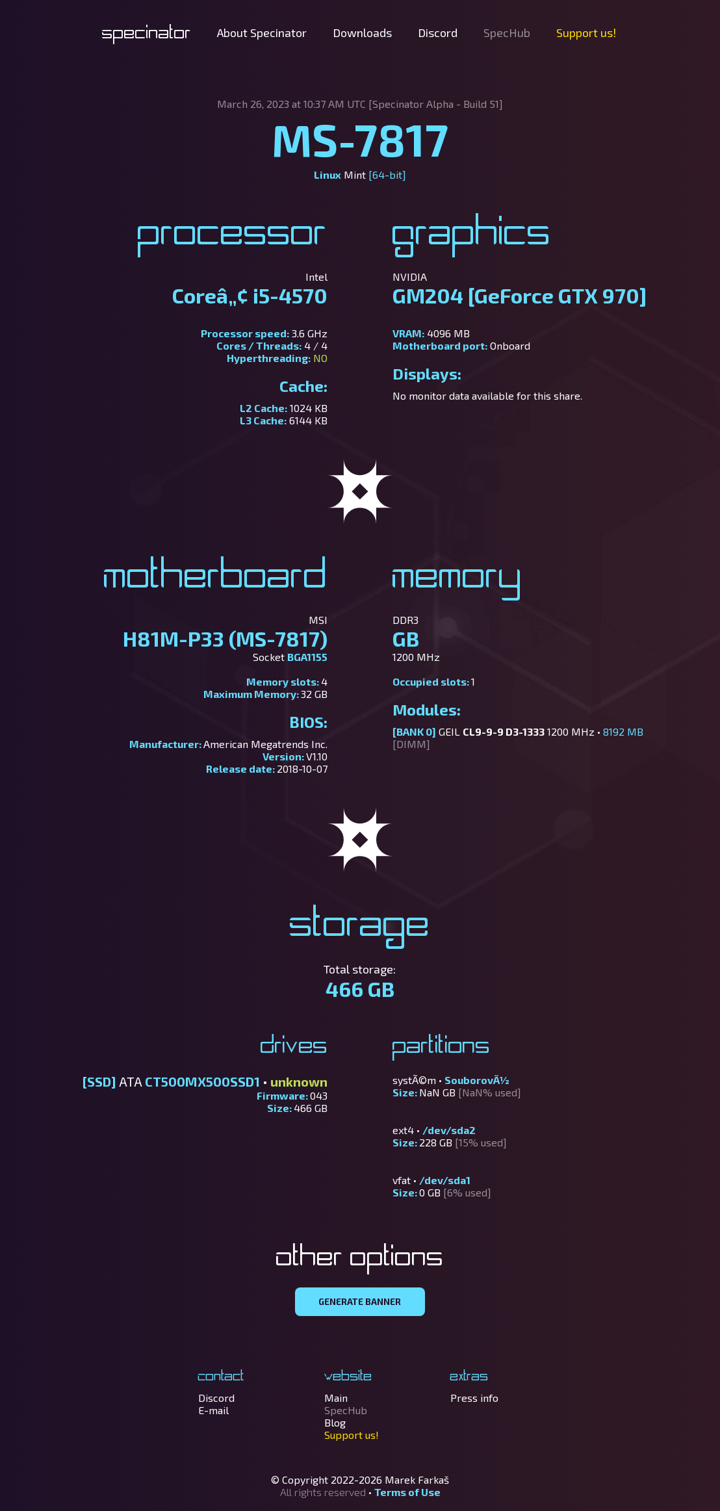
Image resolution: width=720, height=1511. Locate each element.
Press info (474, 1397)
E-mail (213, 1410)
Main (336, 1397)
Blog (335, 1422)
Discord (437, 32)
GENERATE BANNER (359, 1302)
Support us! (586, 32)
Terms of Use (407, 1492)
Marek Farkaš (417, 1479)
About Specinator (262, 32)
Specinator (146, 33)
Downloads (362, 32)
